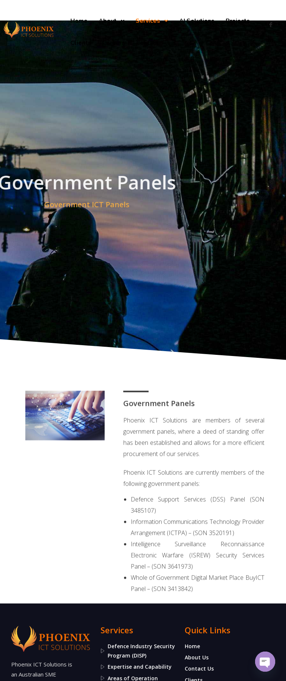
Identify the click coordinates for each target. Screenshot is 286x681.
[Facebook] (270, 24)
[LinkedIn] (270, 39)
